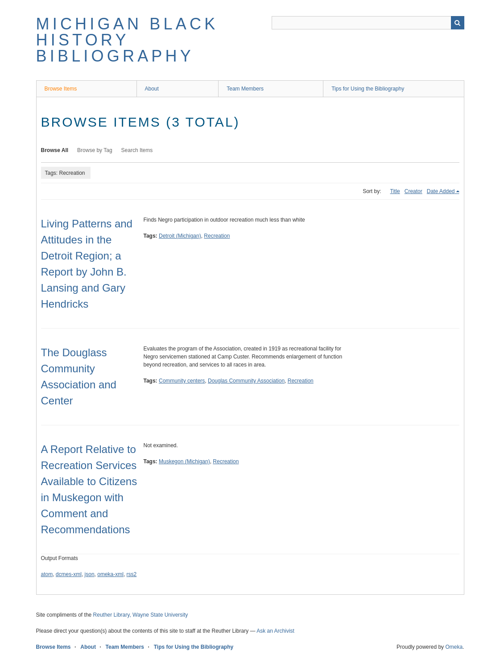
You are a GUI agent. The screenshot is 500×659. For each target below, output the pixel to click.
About (152, 89)
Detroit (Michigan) (180, 236)
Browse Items (61, 89)
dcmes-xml (69, 574)
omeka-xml (110, 574)
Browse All (55, 150)
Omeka (454, 647)
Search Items (137, 150)
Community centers (182, 381)
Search (457, 22)
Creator (413, 191)
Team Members (245, 89)
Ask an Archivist (275, 631)
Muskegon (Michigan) (184, 461)
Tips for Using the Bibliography (367, 89)
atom (47, 574)
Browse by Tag (94, 150)
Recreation (217, 236)
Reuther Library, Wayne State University (140, 615)
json (90, 574)
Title (395, 191)
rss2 (132, 574)
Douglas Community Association (246, 381)
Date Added (441, 191)
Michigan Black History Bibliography (127, 40)
